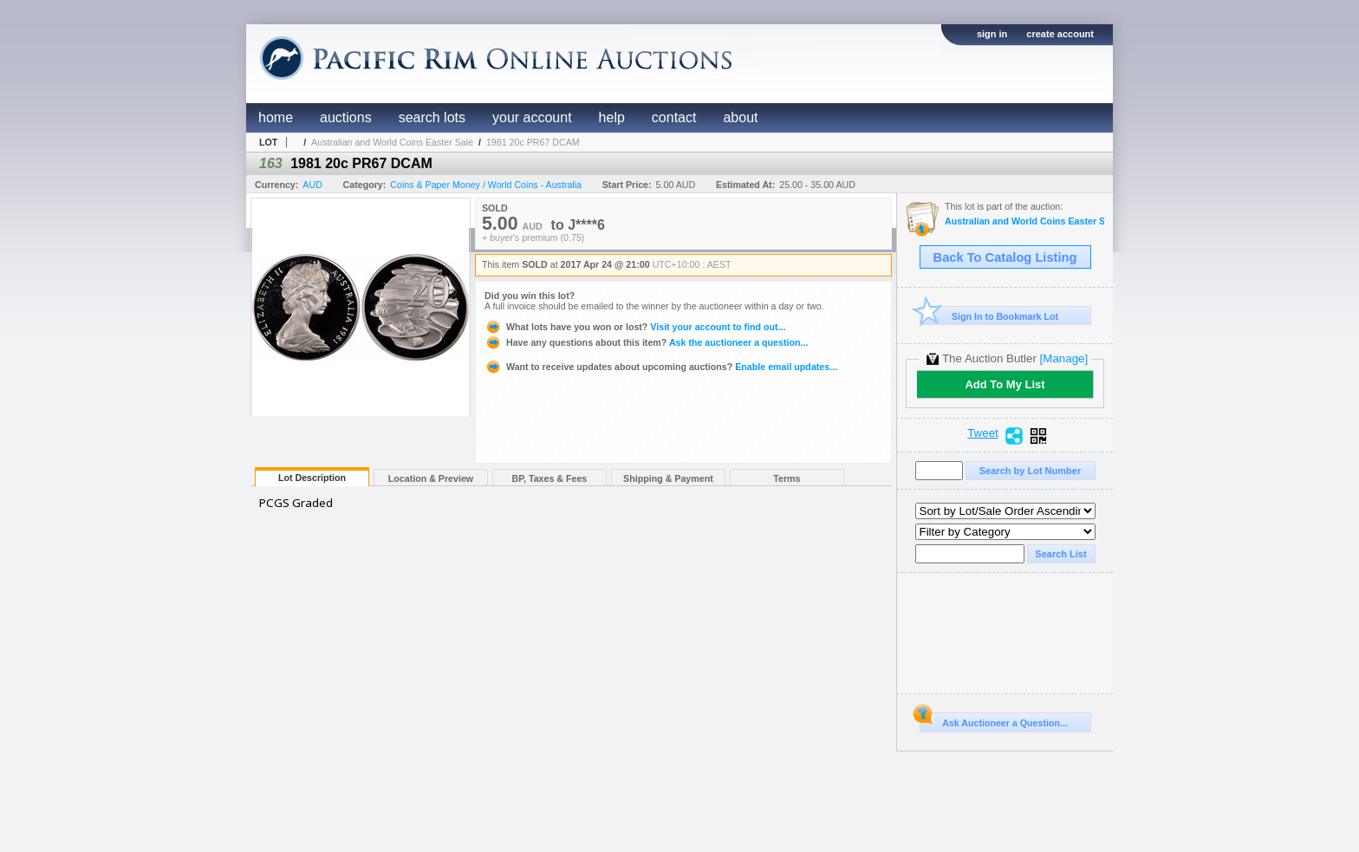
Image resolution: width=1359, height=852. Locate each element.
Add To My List (1004, 384)
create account (1060, 34)
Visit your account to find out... (634, 327)
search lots (432, 117)
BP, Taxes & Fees (550, 478)
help (612, 117)
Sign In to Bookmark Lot (989, 316)
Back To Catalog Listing (1005, 257)
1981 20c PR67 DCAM (533, 142)
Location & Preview (430, 478)
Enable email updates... (660, 366)
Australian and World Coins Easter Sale (392, 142)
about (740, 117)
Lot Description (312, 477)
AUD (312, 184)
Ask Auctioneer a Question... (994, 720)
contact (674, 117)
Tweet (982, 433)
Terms (786, 478)
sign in (992, 34)
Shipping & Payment (668, 478)
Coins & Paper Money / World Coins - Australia (486, 184)
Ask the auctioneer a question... (646, 342)
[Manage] (1064, 358)
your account (532, 117)
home (275, 117)
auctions (346, 117)
